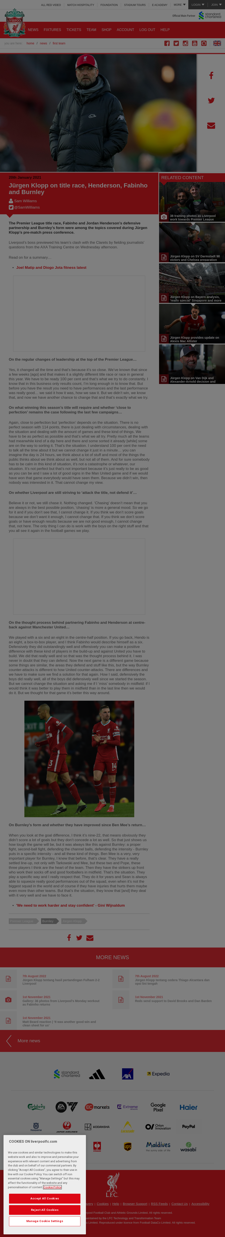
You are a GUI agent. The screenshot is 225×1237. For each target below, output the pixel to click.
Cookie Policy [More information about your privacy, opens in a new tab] (52, 1187)
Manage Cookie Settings (44, 1221)
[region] (45, 1184)
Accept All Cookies (44, 1198)
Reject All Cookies (45, 1210)
